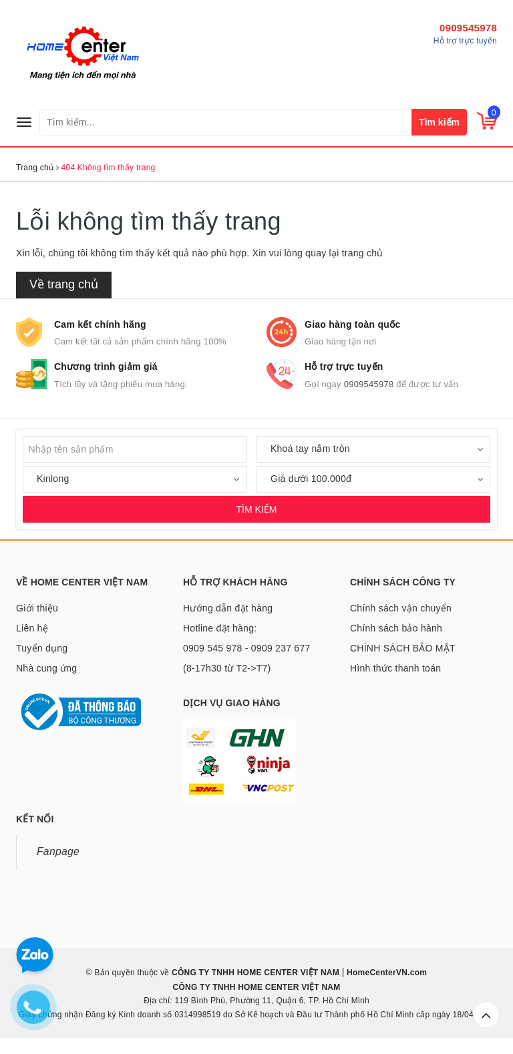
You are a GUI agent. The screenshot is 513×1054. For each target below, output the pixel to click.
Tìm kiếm (439, 122)
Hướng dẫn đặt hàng (228, 608)
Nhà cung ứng (46, 668)
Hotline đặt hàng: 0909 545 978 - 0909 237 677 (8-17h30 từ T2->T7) (246, 648)
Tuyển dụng (41, 648)
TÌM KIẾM (256, 509)
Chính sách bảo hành (396, 628)
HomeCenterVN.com (386, 972)
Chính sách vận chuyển (401, 608)
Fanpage (58, 851)
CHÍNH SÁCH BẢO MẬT (403, 648)
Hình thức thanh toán (395, 668)
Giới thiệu (37, 608)
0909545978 (468, 27)
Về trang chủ (63, 284)
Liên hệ (32, 628)
